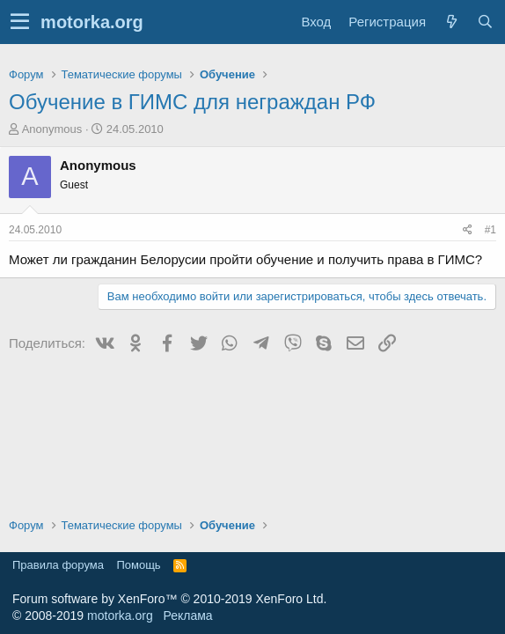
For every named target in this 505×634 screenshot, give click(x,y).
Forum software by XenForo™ (169, 599)
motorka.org (120, 615)
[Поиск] (484, 21)
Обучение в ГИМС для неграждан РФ (192, 102)
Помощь (138, 564)
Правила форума (58, 564)
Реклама (187, 615)
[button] (20, 22)
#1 (490, 230)
